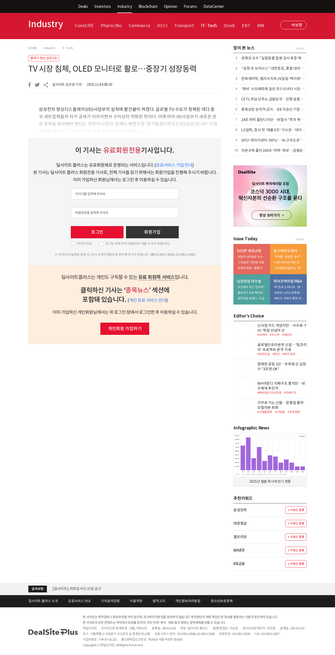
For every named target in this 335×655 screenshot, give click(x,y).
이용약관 (136, 601)
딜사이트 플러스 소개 (43, 601)
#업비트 (287, 335)
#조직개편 (294, 412)
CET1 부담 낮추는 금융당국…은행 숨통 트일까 (276, 99)
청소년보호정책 (222, 601)
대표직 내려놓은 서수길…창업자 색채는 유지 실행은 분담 (253, 256)
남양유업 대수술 (249, 281)
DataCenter (213, 6)
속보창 (296, 24)
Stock (229, 25)
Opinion (171, 6)
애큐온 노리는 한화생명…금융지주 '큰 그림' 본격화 (289, 292)
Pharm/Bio (111, 25)
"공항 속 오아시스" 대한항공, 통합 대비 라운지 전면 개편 (283, 68)
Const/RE (84, 25)
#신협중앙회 (264, 412)
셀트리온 (240, 537)
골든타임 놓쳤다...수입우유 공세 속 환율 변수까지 (253, 298)
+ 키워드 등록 (296, 510)
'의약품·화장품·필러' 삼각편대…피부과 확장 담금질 (289, 256)
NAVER (239, 550)
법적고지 (159, 601)
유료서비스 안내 (79, 601)
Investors (102, 6)
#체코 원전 (288, 354)
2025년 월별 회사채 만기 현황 (270, 481)
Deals (83, 6)
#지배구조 (290, 392)
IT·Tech (209, 25)
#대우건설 (263, 354)
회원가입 (152, 232)
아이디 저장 (84, 244)
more (300, 48)
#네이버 (262, 335)
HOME (32, 48)
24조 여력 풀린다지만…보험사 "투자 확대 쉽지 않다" (281, 119)
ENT (246, 25)
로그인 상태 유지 (137, 244)
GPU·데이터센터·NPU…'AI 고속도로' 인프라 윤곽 (280, 140)
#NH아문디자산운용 (269, 392)
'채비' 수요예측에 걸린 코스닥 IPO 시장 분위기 (276, 89)
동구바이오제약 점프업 (288, 251)
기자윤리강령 (110, 601)
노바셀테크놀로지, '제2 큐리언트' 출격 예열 (289, 268)
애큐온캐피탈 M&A (287, 281)
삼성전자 (240, 510)
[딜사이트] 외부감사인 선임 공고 (76, 588)
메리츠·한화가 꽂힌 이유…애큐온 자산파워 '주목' (289, 298)
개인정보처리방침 (187, 601)
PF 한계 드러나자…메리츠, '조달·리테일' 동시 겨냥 (289, 287)
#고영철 (280, 412)
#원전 (275, 354)
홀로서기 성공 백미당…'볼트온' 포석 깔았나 (253, 292)
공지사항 (37, 589)
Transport (184, 25)
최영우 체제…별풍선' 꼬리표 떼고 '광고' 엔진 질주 (253, 268)
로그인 (97, 232)
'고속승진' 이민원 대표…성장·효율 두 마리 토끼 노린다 (253, 262)
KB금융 (239, 563)
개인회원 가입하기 (125, 328)
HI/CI (162, 25)
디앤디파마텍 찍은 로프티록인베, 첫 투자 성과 (289, 262)
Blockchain (147, 6)
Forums (190, 6)
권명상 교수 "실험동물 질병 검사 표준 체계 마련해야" (281, 58)
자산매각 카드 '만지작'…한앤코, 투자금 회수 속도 (253, 287)
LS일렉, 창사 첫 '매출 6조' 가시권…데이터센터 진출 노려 (284, 130)
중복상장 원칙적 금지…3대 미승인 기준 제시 (274, 109)
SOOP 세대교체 (249, 251)
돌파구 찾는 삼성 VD (44, 58)
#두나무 (274, 335)
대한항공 (240, 523)
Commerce (139, 25)
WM (260, 25)
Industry (124, 6)
